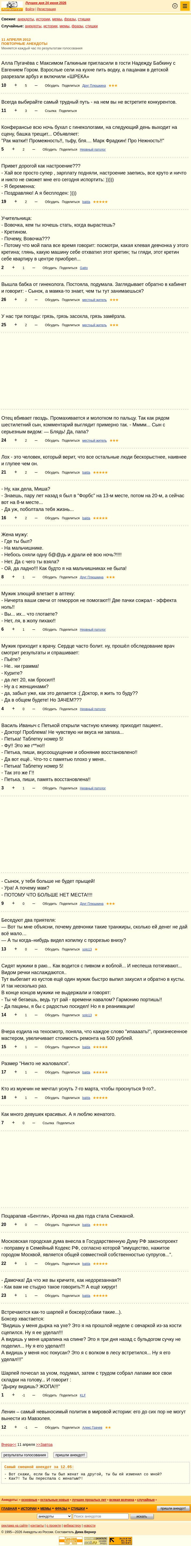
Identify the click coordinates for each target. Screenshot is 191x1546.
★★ (108, 1427)
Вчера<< (8, 1444)
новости (89, 1525)
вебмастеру (72, 1525)
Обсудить (52, 86)
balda (86, 202)
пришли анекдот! (173, 1508)
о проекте (54, 1525)
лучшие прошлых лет (89, 1500)
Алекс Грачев (92, 1427)
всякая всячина (121, 1500)
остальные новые (54, 1500)
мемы (57, 19)
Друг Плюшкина (94, 86)
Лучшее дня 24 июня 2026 (45, 3)
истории (43, 19)
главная (9, 1509)
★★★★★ (100, 202)
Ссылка (50, 111)
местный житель (94, 300)
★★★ (112, 86)
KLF (83, 1395)
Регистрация (46, 9)
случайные (146, 1500)
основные (29, 1500)
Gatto (84, 268)
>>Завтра (44, 1444)
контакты (37, 1525)
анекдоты (25, 19)
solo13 (87, 949)
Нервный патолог (93, 149)
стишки (84, 19)
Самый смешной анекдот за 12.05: (39, 1467)
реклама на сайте (14, 1525)
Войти (30, 9)
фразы (70, 19)
